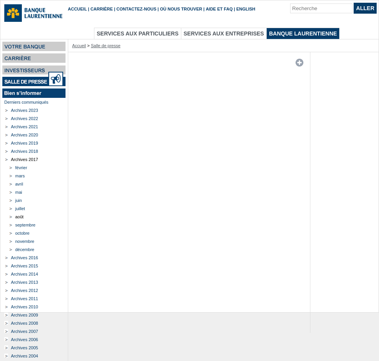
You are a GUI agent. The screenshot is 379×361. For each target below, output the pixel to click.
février (21, 167)
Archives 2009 (24, 315)
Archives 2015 (24, 266)
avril (19, 184)
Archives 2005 (24, 347)
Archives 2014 (24, 274)
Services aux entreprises (224, 33)
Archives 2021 (24, 126)
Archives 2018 (24, 151)
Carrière (101, 9)
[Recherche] (321, 8)
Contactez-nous (136, 9)
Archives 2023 (24, 110)
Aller (365, 8)
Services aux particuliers (138, 33)
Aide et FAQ (219, 9)
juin (18, 200)
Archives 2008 (24, 323)
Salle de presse (105, 45)
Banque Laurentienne (303, 33)
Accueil (77, 9)
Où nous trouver (181, 9)
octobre (22, 233)
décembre (24, 249)
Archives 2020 (24, 135)
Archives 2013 (24, 282)
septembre (25, 225)
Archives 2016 (24, 257)
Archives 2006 (24, 339)
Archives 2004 (24, 356)
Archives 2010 (24, 306)
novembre (24, 241)
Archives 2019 (24, 143)
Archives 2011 (24, 298)
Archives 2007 (24, 331)
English (245, 9)
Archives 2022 (24, 118)
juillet (20, 208)
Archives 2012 (24, 290)
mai (18, 192)
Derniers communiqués (26, 102)
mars (20, 175)
